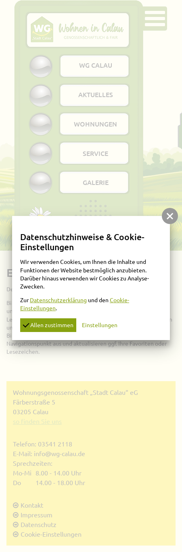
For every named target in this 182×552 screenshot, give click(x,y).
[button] (170, 216)
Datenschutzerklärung (58, 300)
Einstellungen (99, 325)
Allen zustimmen (48, 324)
